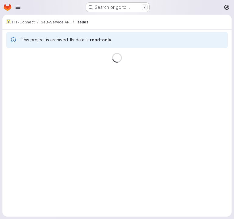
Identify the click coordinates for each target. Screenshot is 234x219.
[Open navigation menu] (18, 7)
